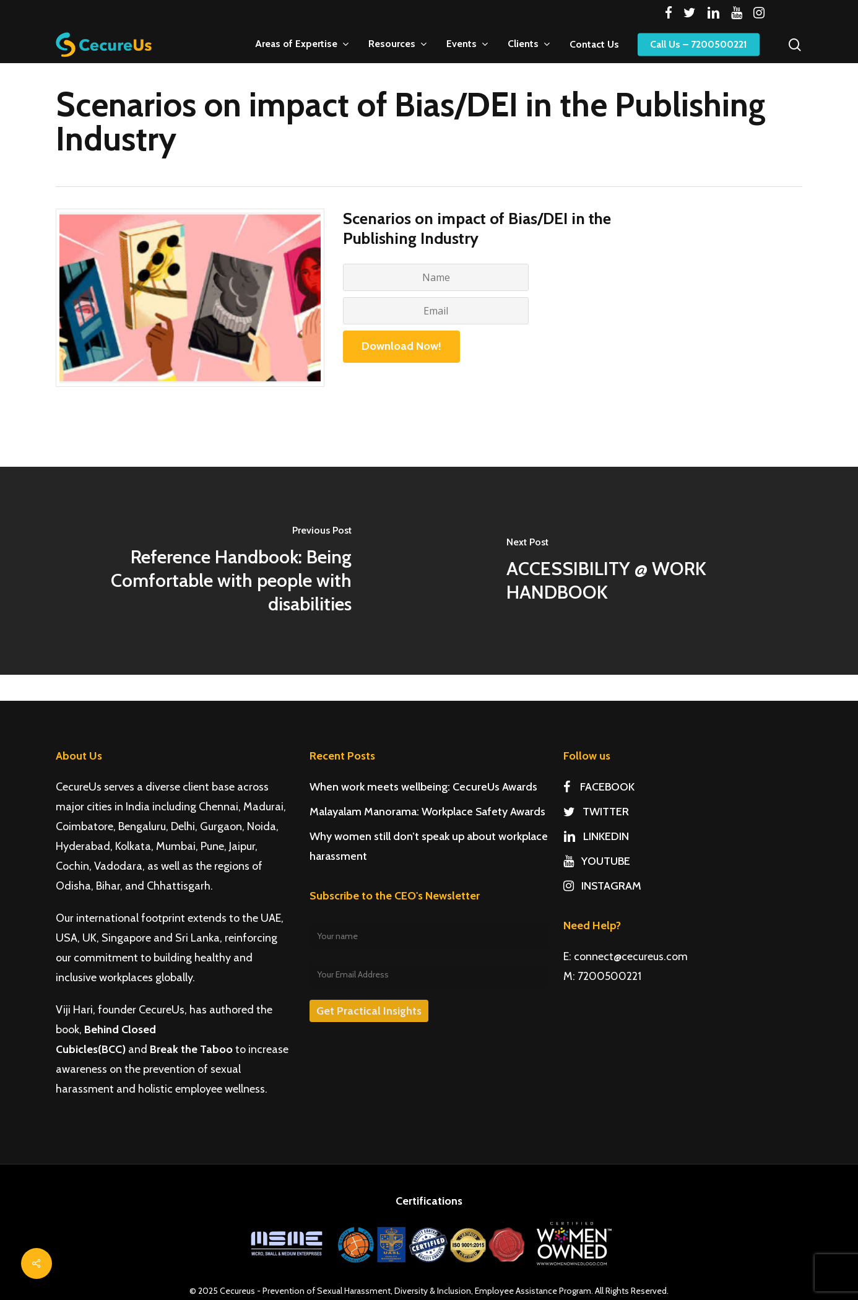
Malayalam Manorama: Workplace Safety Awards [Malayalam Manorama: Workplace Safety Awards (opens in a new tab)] (427, 811)
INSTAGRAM (602, 886)
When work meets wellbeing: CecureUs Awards (423, 787)
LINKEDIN (596, 836)
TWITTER (596, 811)
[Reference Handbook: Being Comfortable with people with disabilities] (214, 570)
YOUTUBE (596, 861)
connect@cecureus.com (631, 956)
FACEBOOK (599, 787)
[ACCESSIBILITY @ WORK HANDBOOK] (643, 570)
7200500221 (609, 976)
